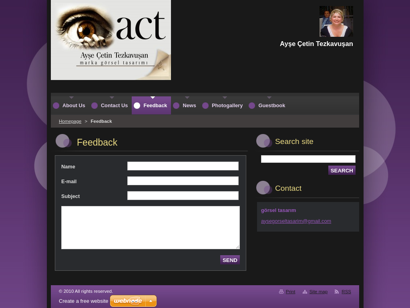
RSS (346, 291)
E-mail (68, 181)
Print (290, 291)
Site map (319, 291)
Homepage (70, 121)
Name (68, 167)
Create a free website (84, 301)
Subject (70, 196)
